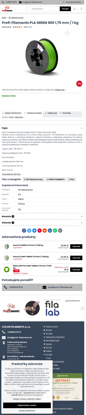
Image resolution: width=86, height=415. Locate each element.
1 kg (19, 209)
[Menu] (81, 8)
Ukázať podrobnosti (27, 411)
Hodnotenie (6, 27)
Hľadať (65, 9)
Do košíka (62, 104)
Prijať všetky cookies (27, 405)
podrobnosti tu (30, 393)
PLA (19, 194)
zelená (20, 199)
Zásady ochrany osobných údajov (59, 408)
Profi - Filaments (16, 117)
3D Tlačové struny (25, 189)
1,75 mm (21, 203)
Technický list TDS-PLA (11, 174)
